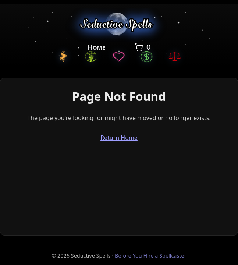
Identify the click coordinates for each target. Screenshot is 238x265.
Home (96, 47)
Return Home (119, 138)
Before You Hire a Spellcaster (151, 255)
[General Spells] (91, 56)
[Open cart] (142, 47)
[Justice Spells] (174, 56)
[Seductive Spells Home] (119, 25)
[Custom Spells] (63, 56)
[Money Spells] (146, 56)
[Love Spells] (118, 56)
